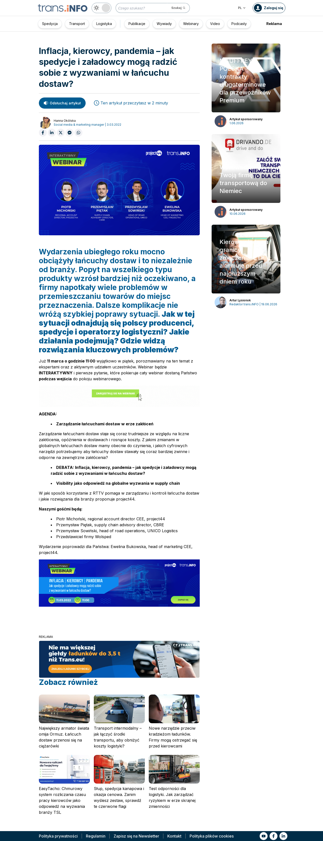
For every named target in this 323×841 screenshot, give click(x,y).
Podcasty (239, 24)
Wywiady (164, 24)
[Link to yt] (264, 836)
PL (242, 8)
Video (215, 24)
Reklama (274, 24)
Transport (77, 24)
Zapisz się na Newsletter (136, 836)
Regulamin (95, 836)
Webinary (191, 24)
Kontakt (174, 836)
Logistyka (104, 24)
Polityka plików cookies (212, 836)
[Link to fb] (273, 836)
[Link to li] (283, 836)
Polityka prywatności (58, 836)
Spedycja (50, 24)
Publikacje (136, 24)
